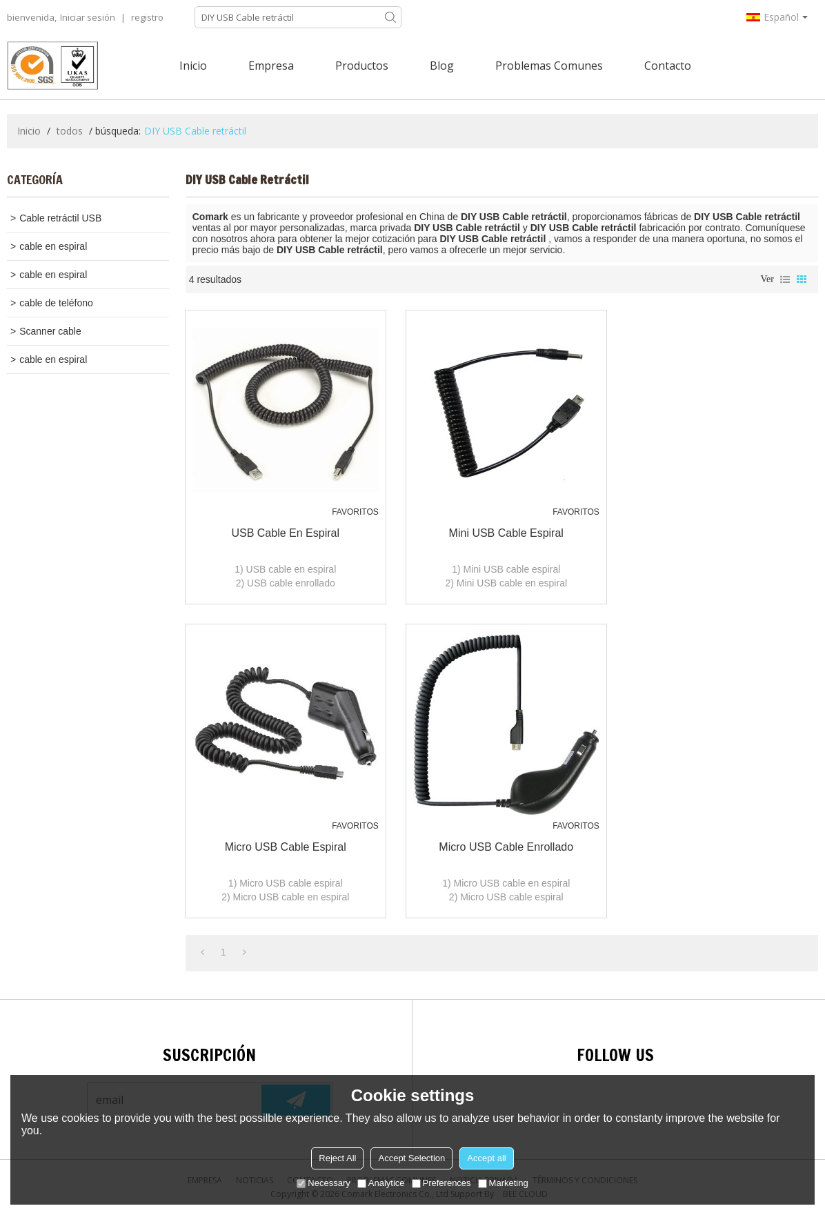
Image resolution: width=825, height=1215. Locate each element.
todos (70, 130)
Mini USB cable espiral (506, 533)
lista (785, 279)
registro (147, 17)
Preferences (441, 1183)
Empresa (271, 65)
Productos (361, 65)
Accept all (486, 1158)
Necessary (323, 1183)
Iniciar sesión (87, 17)
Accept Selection (411, 1158)
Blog (442, 65)
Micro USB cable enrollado (506, 847)
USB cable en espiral (285, 533)
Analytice (381, 1183)
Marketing (503, 1183)
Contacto (667, 65)
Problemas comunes (549, 65)
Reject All (337, 1158)
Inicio (193, 65)
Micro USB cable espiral (285, 847)
